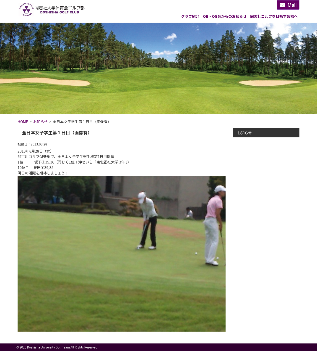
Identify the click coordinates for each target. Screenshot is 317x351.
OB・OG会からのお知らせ (225, 16)
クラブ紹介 (190, 16)
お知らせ (244, 132)
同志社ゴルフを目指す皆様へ (274, 16)
